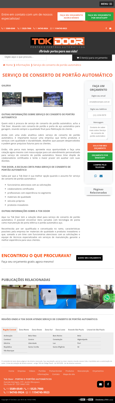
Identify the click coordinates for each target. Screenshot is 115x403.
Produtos (70, 371)
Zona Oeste (37, 329)
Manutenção (83, 371)
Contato (56, 374)
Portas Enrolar (55, 371)
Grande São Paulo (76, 329)
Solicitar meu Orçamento (100, 147)
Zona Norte (24, 329)
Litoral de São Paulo (96, 329)
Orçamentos (98, 371)
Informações (43, 374)
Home (11, 371)
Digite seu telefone (98, 109)
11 (8, 28)
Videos (32, 371)
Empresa (21, 371)
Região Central (9, 329)
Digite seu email (98, 95)
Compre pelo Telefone (99, 166)
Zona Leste (60, 329)
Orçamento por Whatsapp (100, 156)
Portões (42, 371)
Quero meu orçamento (89, 258)
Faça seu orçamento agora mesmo (71, 16)
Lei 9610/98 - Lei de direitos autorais (67, 363)
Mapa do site (69, 374)
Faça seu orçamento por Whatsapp (99, 16)
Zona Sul (49, 329)
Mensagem (98, 122)
